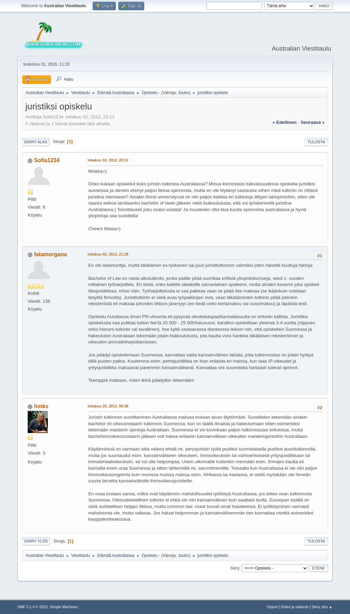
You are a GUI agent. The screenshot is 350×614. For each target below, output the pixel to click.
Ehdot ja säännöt (295, 607)
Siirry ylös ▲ (322, 607)
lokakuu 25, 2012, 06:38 (108, 406)
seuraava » (312, 122)
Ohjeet (272, 607)
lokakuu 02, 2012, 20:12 (108, 160)
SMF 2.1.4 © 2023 (32, 607)
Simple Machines (64, 607)
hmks (41, 406)
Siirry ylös (36, 541)
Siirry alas (35, 142)
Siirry (234, 567)
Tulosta (316, 142)
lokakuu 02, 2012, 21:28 (108, 254)
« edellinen (284, 122)
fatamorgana (50, 254)
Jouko (183, 92)
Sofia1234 (47, 160)
